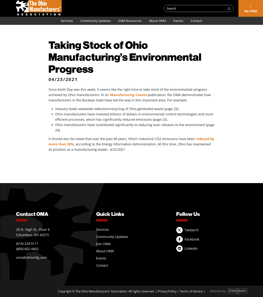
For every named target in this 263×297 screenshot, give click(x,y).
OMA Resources (130, 21)
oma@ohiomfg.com (31, 257)
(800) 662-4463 (27, 249)
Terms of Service (191, 291)
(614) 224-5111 (27, 243)
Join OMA (103, 244)
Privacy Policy (167, 291)
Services (67, 21)
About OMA (157, 21)
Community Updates (95, 21)
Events (178, 21)
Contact (196, 21)
